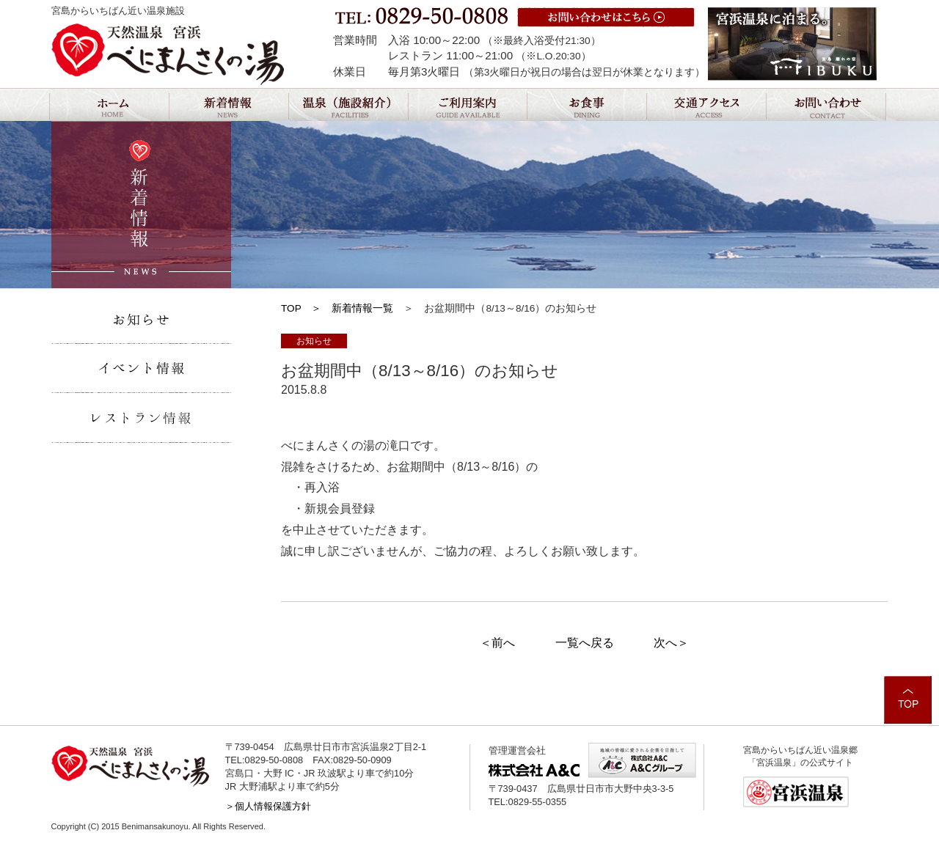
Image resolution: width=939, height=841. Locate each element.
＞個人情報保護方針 (268, 806)
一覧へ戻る (584, 642)
